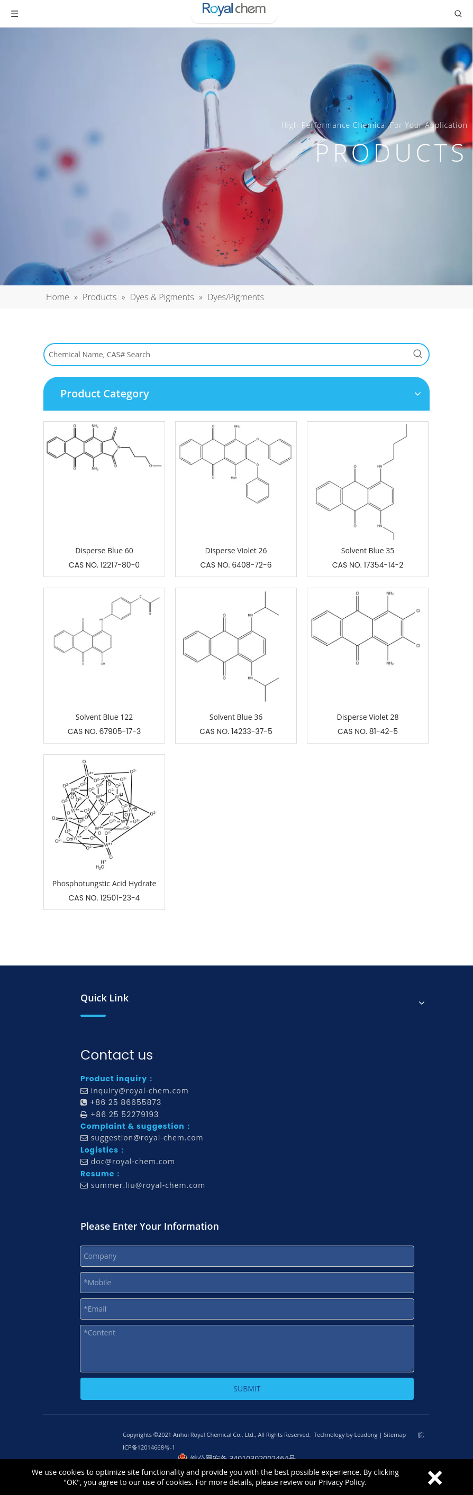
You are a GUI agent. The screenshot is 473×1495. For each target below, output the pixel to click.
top (451, 1449)
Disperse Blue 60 (104, 550)
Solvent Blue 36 (236, 717)
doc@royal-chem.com (133, 1161)
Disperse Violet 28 (367, 717)
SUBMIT (246, 1388)
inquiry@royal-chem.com (140, 1090)
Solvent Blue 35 (367, 550)
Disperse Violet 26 (236, 550)
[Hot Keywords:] (418, 354)
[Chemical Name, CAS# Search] (225, 354)
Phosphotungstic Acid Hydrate (104, 883)
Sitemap (395, 1434)
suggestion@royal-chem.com (147, 1137)
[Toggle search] (458, 13)
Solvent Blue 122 (104, 717)
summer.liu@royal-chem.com (148, 1185)
